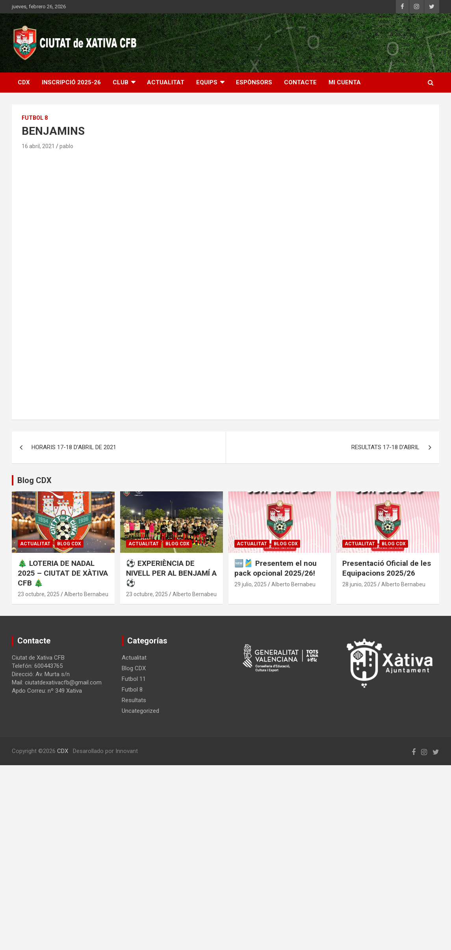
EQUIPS (206, 82)
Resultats (134, 700)
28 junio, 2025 (359, 584)
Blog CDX (69, 544)
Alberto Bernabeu (86, 594)
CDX (24, 82)
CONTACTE (300, 82)
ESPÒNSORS (254, 82)
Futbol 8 (35, 118)
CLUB (120, 82)
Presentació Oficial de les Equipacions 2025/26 (386, 568)
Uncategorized (140, 710)
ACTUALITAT (165, 82)
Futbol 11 (134, 678)
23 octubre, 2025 (38, 594)
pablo (66, 146)
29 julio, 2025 (250, 584)
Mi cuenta (345, 82)
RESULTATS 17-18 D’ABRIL (385, 447)
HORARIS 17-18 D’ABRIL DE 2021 (74, 447)
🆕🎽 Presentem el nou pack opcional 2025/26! (275, 568)
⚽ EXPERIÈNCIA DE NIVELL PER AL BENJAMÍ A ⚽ (171, 573)
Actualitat (35, 544)
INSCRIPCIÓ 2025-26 (71, 82)
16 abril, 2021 (38, 146)
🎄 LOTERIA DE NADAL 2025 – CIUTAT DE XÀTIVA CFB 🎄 (63, 573)
